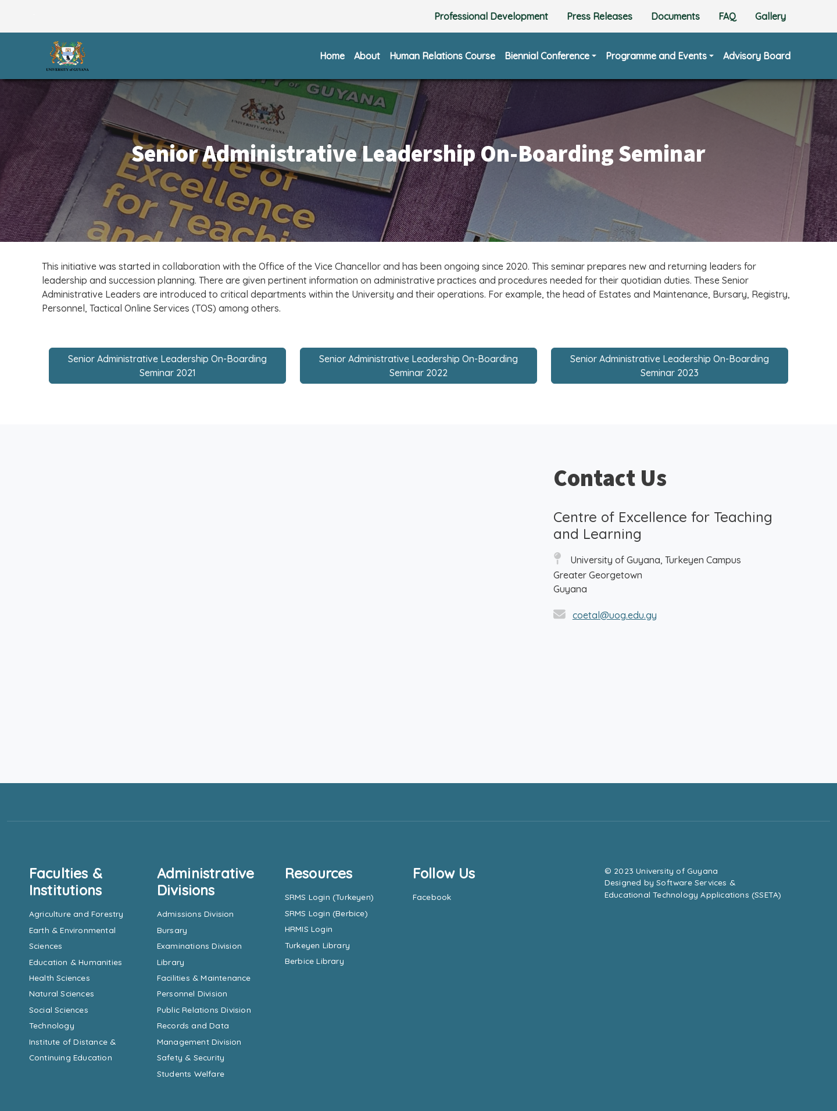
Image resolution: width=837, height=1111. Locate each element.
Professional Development (491, 16)
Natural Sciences (61, 993)
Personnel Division (192, 993)
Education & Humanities (75, 962)
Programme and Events (656, 56)
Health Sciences (59, 978)
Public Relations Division (204, 1009)
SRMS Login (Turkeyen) (329, 897)
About (367, 56)
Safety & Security (190, 1057)
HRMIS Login (308, 929)
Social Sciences (58, 1009)
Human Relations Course (442, 56)
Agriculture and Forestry (76, 914)
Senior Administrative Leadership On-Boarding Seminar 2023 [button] (669, 365)
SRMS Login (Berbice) (326, 913)
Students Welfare (190, 1073)
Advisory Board (757, 56)
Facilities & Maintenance (204, 978)
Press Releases (599, 16)
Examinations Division (199, 946)
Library (170, 962)
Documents (675, 16)
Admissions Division (195, 914)
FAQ (727, 16)
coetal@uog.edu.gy (615, 615)
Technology (51, 1025)
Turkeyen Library (317, 945)
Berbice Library (314, 961)
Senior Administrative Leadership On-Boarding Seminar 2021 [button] (167, 365)
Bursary (172, 930)
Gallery (770, 16)
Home (332, 56)
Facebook (432, 897)
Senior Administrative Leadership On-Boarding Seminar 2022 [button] (418, 365)
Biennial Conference (547, 56)
